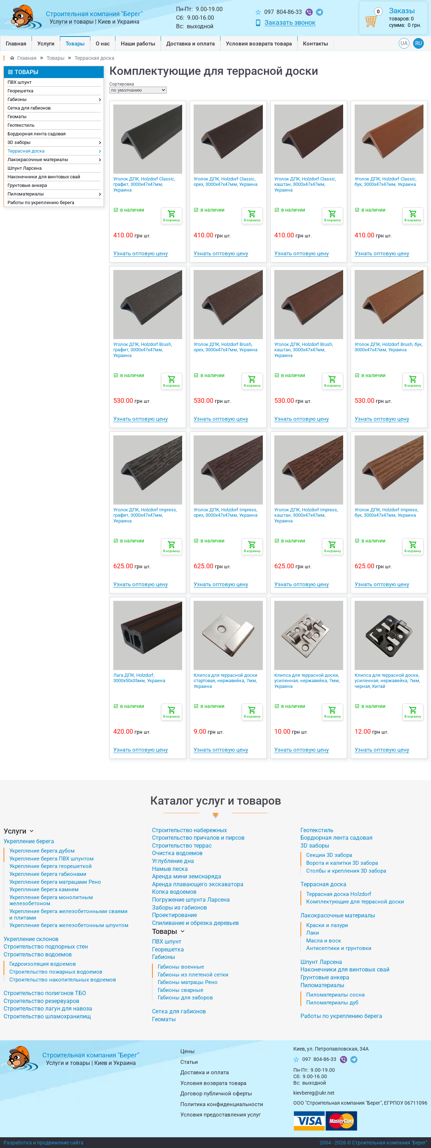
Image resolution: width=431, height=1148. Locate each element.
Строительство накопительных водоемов (62, 979)
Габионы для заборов (185, 997)
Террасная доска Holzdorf (338, 894)
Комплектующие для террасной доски (355, 901)
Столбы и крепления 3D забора (346, 871)
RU (418, 43)
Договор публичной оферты (216, 1093)
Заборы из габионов (179, 907)
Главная (16, 43)
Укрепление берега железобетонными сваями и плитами (68, 914)
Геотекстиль (21, 125)
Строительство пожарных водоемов (56, 972)
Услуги (46, 43)
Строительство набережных (189, 830)
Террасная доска (94, 58)
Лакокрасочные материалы (54, 160)
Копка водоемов (174, 891)
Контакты (315, 43)
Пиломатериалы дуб (332, 1002)
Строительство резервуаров (41, 1001)
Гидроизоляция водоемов (42, 964)
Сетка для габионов (29, 108)
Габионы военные (181, 967)
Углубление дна (173, 861)
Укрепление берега (29, 841)
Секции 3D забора (329, 855)
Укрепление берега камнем (44, 889)
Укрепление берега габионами (47, 874)
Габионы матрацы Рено (188, 982)
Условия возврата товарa (259, 43)
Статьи (189, 1062)
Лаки (312, 933)
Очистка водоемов (177, 853)
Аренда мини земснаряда (186, 876)
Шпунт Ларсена (25, 168)
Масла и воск (323, 940)
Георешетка (20, 90)
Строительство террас (182, 845)
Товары (75, 43)
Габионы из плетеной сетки (193, 974)
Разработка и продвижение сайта (44, 1142)
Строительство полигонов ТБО (45, 993)
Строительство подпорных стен (46, 946)
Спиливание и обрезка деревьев (195, 923)
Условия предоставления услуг (220, 1114)
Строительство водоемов (38, 954)
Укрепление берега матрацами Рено (55, 882)
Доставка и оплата (190, 43)
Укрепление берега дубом (42, 851)
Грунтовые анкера (27, 185)
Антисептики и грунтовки (338, 948)
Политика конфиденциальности (221, 1104)
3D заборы (54, 143)
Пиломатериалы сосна (335, 995)
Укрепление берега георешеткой (50, 866)
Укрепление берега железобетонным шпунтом (68, 925)
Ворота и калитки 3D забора (342, 863)
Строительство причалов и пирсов (198, 837)
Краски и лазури (327, 925)
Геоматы (17, 116)
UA (404, 43)
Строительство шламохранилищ (47, 1016)
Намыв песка (170, 868)
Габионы (54, 100)
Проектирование (174, 915)
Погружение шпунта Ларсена (191, 899)
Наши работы (138, 43)
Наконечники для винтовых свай (44, 176)
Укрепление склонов (31, 939)
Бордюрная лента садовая (37, 133)
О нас (103, 43)
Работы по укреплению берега (41, 202)
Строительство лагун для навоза (48, 1008)
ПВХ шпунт (20, 82)
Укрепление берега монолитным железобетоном (51, 900)
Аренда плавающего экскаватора (197, 884)
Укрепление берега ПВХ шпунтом (51, 858)
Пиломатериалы (54, 194)
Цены (187, 1051)
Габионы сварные (180, 990)
